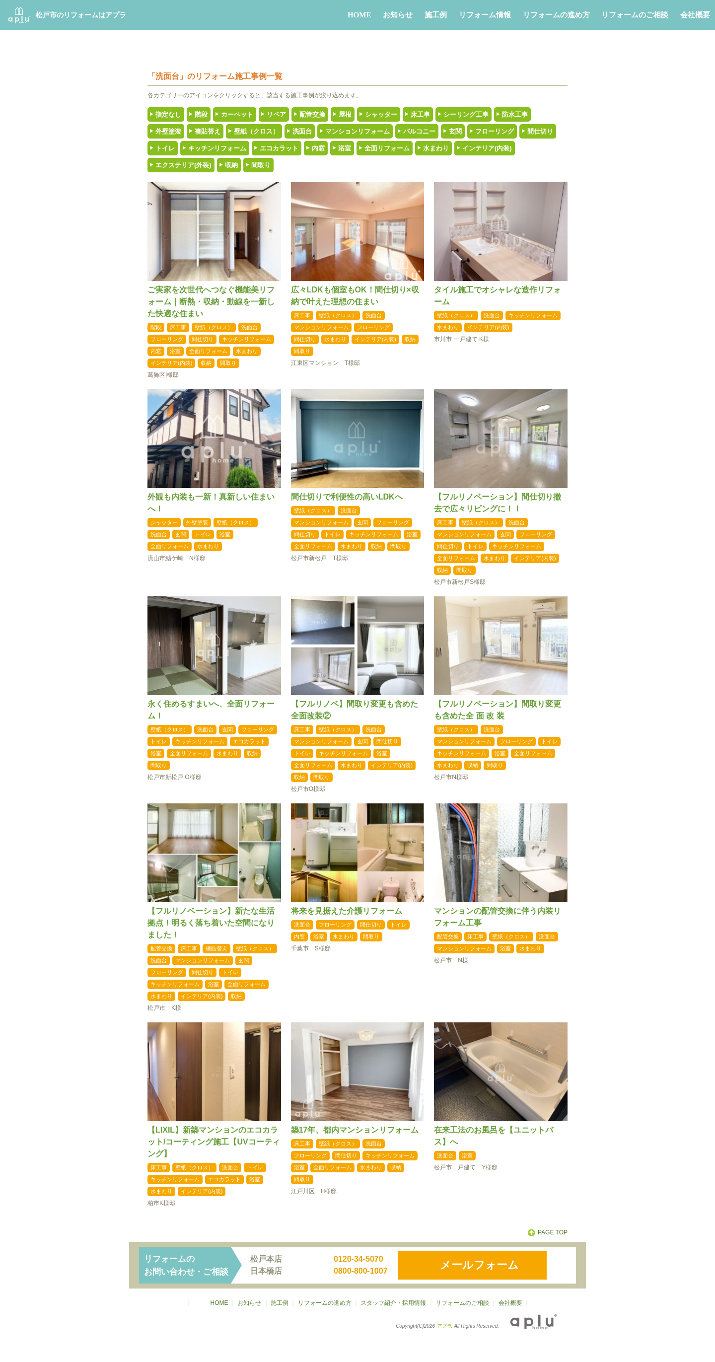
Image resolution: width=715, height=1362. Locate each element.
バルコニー (419, 131)
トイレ (165, 148)
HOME (359, 15)
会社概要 (695, 15)
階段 (201, 114)
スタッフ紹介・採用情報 (393, 1302)
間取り (261, 165)
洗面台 (302, 131)
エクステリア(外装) (183, 165)
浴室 (344, 148)
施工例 (436, 15)
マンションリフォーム (357, 131)
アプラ (443, 1326)
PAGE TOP (553, 1232)
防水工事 (515, 114)
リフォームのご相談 (634, 15)
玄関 (455, 131)
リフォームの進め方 (556, 15)
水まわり (436, 148)
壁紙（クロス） (256, 131)
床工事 (420, 114)
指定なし (168, 114)
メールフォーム (479, 1265)
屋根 (345, 114)
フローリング (494, 131)
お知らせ (398, 15)
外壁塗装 (168, 131)
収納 (231, 165)
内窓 (318, 148)
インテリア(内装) (487, 148)
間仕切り (540, 131)
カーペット (237, 114)
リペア (276, 114)
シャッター (381, 114)
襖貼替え (207, 131)
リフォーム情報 (485, 15)
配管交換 (312, 114)
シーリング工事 (466, 114)
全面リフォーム (387, 148)
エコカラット (279, 148)
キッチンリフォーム (217, 148)
